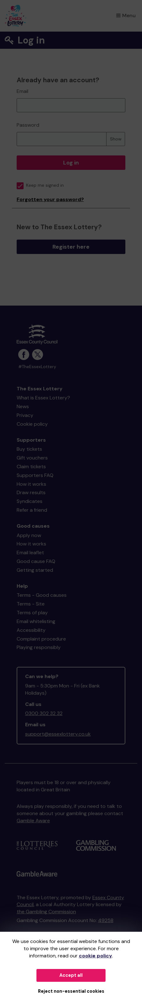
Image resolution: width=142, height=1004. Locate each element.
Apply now (29, 535)
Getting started (35, 570)
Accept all (71, 975)
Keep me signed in (40, 185)
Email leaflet (30, 552)
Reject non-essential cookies (71, 991)
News (23, 406)
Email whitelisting (36, 621)
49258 (105, 920)
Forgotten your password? (50, 199)
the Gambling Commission (46, 911)
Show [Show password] (116, 139)
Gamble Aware (33, 820)
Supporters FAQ (35, 475)
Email (22, 91)
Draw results (31, 492)
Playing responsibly (39, 647)
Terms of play (32, 612)
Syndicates (29, 501)
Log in (71, 162)
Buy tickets (29, 449)
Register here (71, 247)
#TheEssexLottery (37, 366)
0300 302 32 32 (44, 713)
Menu (126, 15)
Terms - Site (31, 604)
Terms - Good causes (42, 595)
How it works (31, 484)
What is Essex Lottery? (43, 397)
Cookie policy (32, 424)
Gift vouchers (32, 457)
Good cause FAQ (36, 561)
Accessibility (31, 630)
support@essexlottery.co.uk (58, 734)
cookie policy (95, 955)
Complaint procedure (41, 639)
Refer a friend (32, 510)
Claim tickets (31, 466)
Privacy (25, 415)
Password (28, 125)
